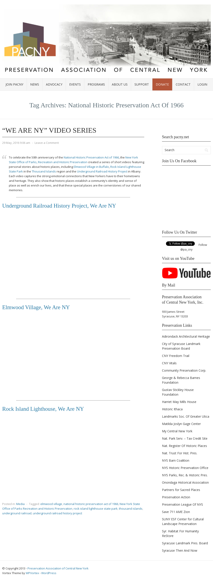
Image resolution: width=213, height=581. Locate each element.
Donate (162, 84)
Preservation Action (176, 497)
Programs (96, 84)
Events (75, 84)
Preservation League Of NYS (182, 504)
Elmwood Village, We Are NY (36, 307)
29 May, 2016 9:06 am (16, 143)
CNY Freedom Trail (175, 356)
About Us (120, 84)
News (34, 84)
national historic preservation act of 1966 (90, 504)
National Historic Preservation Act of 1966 (91, 157)
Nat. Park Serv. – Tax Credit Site (184, 438)
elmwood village (51, 504)
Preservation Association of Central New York (58, 568)
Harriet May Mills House (179, 402)
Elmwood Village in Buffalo (91, 167)
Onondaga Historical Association (185, 482)
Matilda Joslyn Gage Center (181, 424)
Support (141, 84)
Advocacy (54, 84)
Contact (183, 84)
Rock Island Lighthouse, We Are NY (43, 409)
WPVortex (32, 573)
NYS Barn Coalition (175, 460)
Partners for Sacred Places (181, 490)
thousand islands (130, 509)
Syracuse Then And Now (179, 550)
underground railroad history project (57, 513)
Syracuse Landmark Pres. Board (185, 543)
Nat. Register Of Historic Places (184, 446)
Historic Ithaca (172, 409)
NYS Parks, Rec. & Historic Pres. (185, 475)
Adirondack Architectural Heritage (186, 336)
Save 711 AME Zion (176, 512)
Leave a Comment (47, 143)
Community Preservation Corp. (184, 370)
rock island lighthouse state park (96, 509)
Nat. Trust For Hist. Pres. (179, 453)
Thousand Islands (44, 171)
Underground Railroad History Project (102, 171)
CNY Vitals (169, 363)
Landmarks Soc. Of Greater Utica (185, 416)
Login (202, 84)
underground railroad (17, 513)
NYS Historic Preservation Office (185, 468)
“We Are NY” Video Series (49, 130)
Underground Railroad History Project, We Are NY (59, 206)
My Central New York (177, 431)
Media (20, 504)
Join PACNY (14, 84)
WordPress (48, 573)
